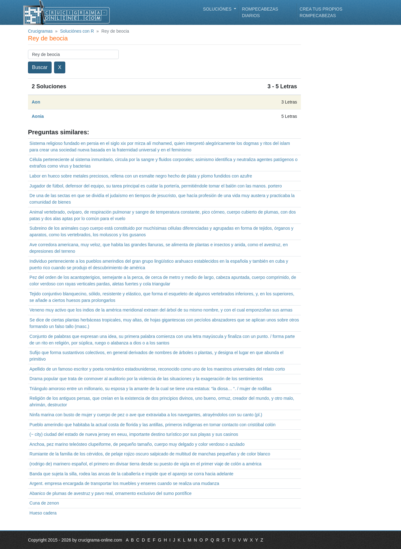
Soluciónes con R (77, 31)
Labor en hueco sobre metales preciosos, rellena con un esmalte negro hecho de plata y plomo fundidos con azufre (141, 175)
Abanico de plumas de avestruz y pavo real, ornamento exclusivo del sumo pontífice (110, 493)
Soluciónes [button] (218, 9)
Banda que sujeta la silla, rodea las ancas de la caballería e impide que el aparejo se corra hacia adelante (131, 473)
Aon (36, 101)
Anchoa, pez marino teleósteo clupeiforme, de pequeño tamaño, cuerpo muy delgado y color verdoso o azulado (137, 444)
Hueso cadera (43, 512)
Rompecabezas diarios (260, 12)
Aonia (38, 116)
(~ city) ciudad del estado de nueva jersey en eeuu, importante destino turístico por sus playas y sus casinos (134, 434)
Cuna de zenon (44, 503)
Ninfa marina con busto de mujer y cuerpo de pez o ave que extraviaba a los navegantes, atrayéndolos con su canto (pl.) (146, 414)
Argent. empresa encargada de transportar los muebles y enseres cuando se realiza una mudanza (124, 483)
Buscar (40, 67)
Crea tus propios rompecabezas (321, 12)
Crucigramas (40, 31)
